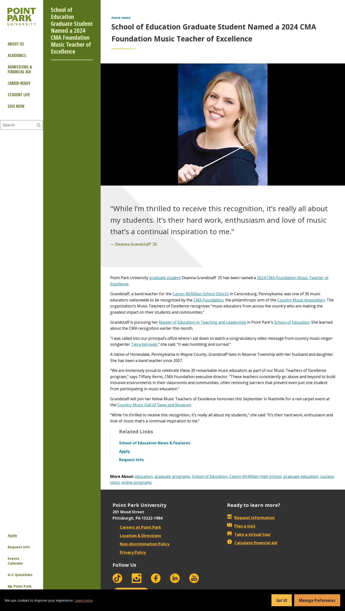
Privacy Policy (129, 552)
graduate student (165, 277)
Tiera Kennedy (144, 344)
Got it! (281, 600)
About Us (16, 44)
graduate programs (172, 476)
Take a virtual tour (249, 534)
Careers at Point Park (137, 527)
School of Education (292, 322)
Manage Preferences (317, 600)
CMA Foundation (208, 300)
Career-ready (19, 83)
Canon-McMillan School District (200, 293)
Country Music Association (301, 300)
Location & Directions (137, 535)
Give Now (16, 106)
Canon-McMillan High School (255, 476)
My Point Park (20, 586)
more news (121, 17)
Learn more (84, 600)
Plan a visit (241, 526)
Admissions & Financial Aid (20, 69)
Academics (17, 55)
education (144, 476)
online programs (136, 482)
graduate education (300, 476)
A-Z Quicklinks (20, 574)
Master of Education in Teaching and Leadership (202, 322)
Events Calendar (15, 561)
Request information (251, 517)
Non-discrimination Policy (141, 544)
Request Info (19, 547)
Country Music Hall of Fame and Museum (154, 404)
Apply (12, 535)
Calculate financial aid (252, 542)
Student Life (19, 94)
